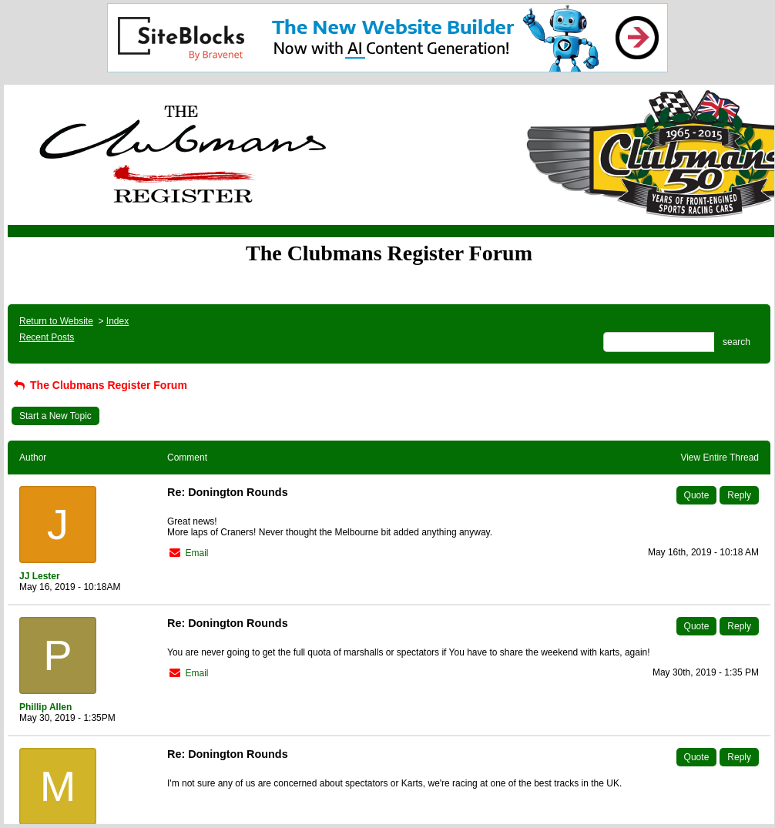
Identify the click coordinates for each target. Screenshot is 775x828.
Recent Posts (46, 337)
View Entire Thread (719, 457)
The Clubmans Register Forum (99, 385)
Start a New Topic (55, 416)
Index (117, 321)
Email (196, 553)
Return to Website (56, 321)
